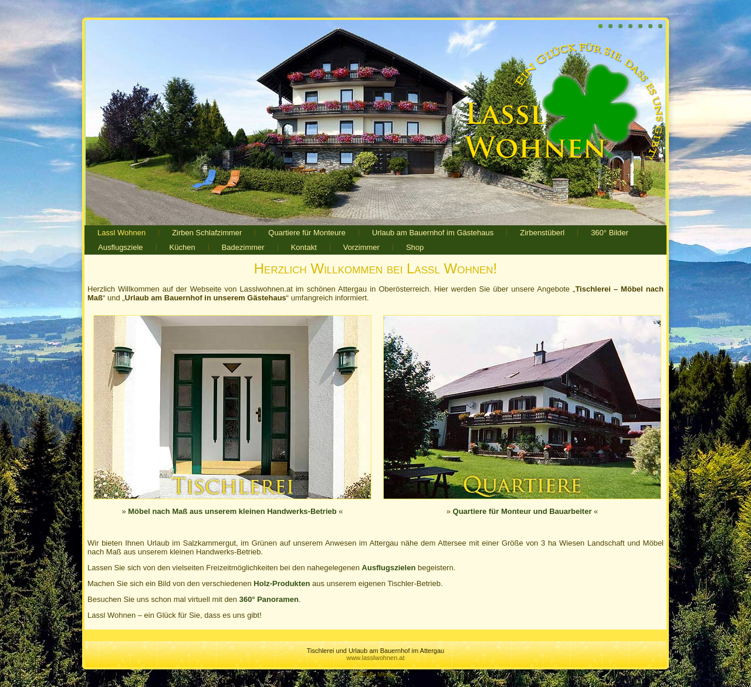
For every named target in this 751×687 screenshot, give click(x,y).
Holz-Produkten (281, 583)
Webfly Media (375, 674)
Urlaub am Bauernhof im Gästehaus (432, 232)
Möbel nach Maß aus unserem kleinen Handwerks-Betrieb (232, 511)
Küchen (182, 247)
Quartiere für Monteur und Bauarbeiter (522, 511)
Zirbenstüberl (542, 232)
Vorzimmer (361, 247)
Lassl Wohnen (121, 232)
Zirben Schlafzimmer (207, 232)
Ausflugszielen (389, 567)
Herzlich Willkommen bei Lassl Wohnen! (375, 268)
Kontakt (304, 247)
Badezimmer (243, 247)
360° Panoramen (269, 599)
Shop (415, 247)
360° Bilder (609, 232)
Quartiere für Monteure (307, 232)
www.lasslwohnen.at (375, 657)
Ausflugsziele (120, 247)
